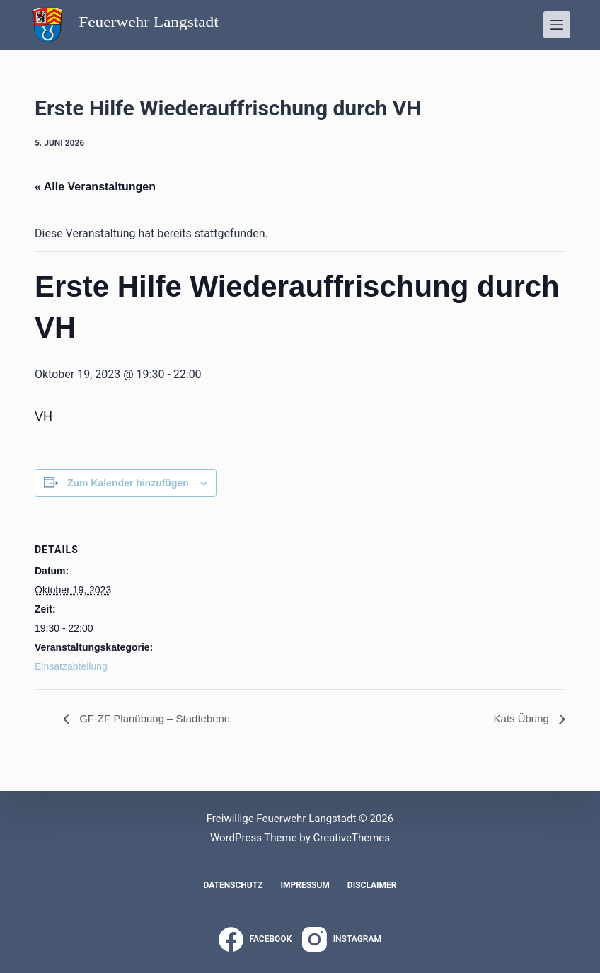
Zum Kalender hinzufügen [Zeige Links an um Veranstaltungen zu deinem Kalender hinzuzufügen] (128, 483)
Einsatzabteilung (71, 666)
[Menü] (556, 24)
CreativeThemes (351, 837)
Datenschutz (232, 885)
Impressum (304, 885)
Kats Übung (521, 718)
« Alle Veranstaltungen (95, 187)
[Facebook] (255, 939)
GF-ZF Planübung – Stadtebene (158, 718)
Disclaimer (372, 885)
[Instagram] (341, 939)
